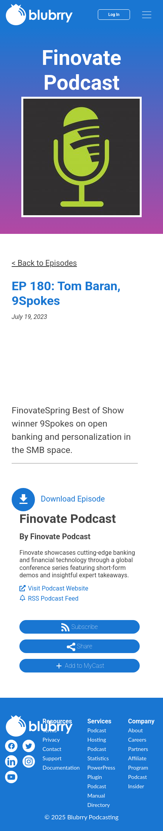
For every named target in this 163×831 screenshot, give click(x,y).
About (135, 730)
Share (79, 647)
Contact (52, 749)
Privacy (51, 739)
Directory (98, 804)
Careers (137, 739)
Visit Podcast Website (53, 588)
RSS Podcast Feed (48, 598)
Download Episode (73, 498)
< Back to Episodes (44, 263)
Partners (138, 749)
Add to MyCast (79, 666)
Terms (50, 730)
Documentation (61, 767)
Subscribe (79, 627)
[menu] (146, 14)
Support (52, 758)
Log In (114, 14)
